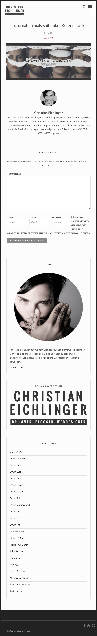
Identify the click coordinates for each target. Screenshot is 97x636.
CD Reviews (16, 451)
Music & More (17, 571)
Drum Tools (16, 518)
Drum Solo (15, 498)
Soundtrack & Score (20, 584)
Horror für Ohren (19, 544)
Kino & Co (15, 557)
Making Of (15, 564)
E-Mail (33, 217)
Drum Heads (16, 484)
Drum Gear (16, 478)
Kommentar (14, 174)
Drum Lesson (17, 491)
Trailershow (16, 591)
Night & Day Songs (19, 577)
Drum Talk (15, 511)
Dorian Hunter (17, 458)
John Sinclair (16, 551)
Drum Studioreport (20, 504)
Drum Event (16, 471)
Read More (16, 368)
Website (56, 217)
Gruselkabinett (17, 531)
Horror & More (18, 538)
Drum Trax (15, 524)
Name (11, 217)
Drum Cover (16, 465)
